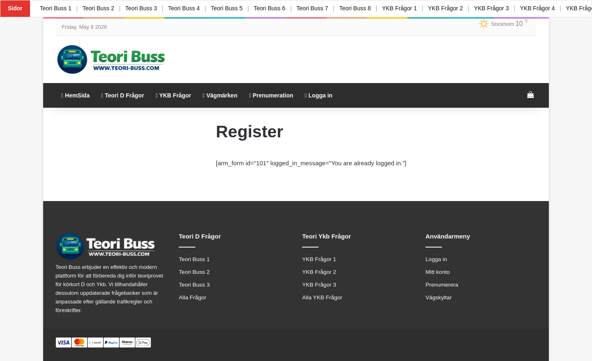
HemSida (75, 95)
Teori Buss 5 (228, 8)
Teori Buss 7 (314, 8)
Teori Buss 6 (271, 8)
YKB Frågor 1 (401, 8)
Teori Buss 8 (357, 8)
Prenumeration (271, 95)
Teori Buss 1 (56, 8)
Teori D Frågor (122, 95)
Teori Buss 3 (141, 8)
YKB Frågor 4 (540, 8)
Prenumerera (442, 285)
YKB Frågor (173, 95)
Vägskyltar (439, 297)
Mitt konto (438, 272)
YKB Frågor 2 (447, 8)
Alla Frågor (192, 297)
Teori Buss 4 (185, 8)
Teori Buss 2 (98, 8)
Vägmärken (220, 95)
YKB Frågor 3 (493, 8)
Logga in (318, 95)
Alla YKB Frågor (322, 297)
